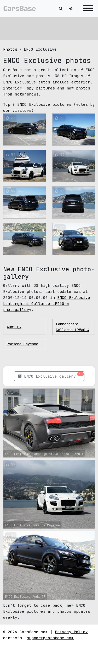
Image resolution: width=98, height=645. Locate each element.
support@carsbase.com (50, 637)
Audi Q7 (14, 327)
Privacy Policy (71, 631)
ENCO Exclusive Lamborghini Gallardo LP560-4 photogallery (46, 303)
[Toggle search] (61, 9)
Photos (10, 49)
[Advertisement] (49, 27)
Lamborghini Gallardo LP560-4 (72, 327)
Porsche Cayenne (22, 344)
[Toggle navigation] (87, 8)
